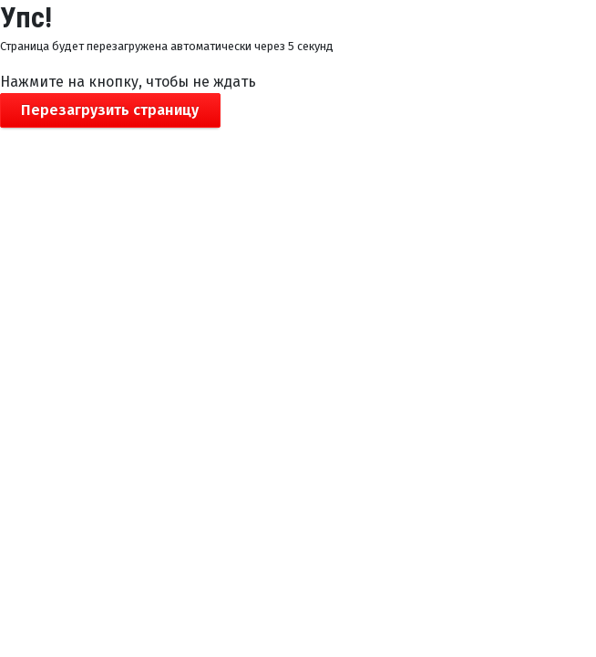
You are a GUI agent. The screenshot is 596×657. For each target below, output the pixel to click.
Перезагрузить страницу (110, 110)
